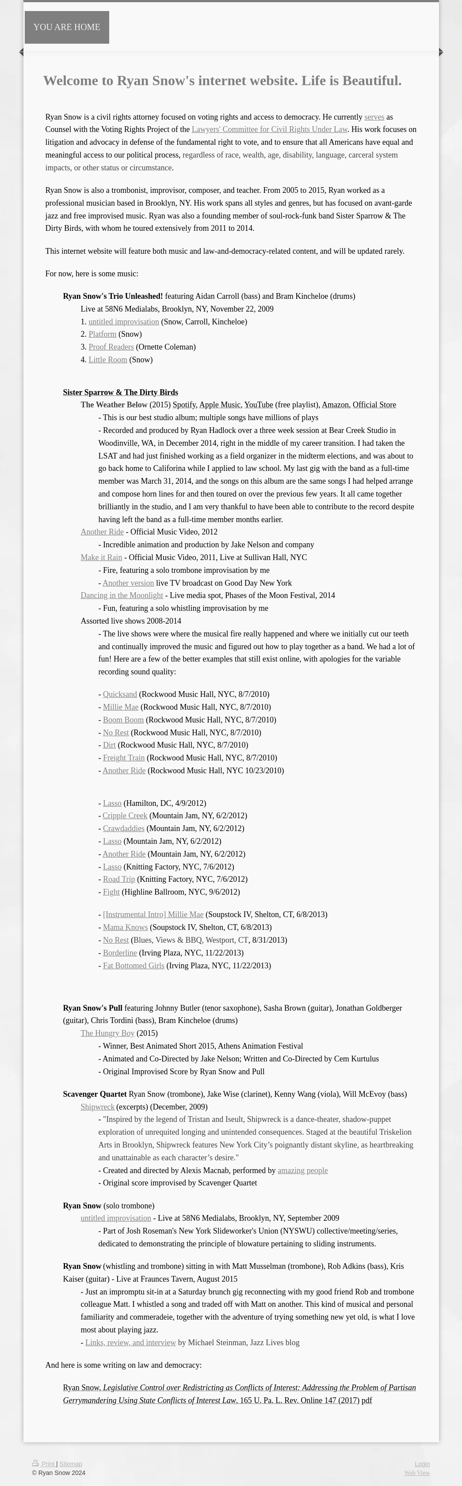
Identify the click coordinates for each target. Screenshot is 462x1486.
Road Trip (119, 879)
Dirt (109, 745)
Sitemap (71, 1463)
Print (44, 1463)
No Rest (116, 732)
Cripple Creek (125, 815)
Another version (128, 583)
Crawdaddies (124, 828)
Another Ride (102, 531)
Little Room (108, 359)
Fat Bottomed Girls (133, 965)
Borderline (120, 952)
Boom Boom (123, 719)
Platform (103, 334)
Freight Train (124, 757)
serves (374, 117)
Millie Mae (120, 707)
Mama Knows (125, 927)
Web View (417, 1473)
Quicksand (120, 694)
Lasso (112, 803)
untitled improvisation (124, 321)
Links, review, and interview (130, 1342)
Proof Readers (111, 346)
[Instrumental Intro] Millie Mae (153, 914)
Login (422, 1463)
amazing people (303, 1170)
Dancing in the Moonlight (122, 595)
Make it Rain (101, 557)
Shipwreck (98, 1106)
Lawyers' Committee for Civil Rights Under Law (269, 129)
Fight (111, 892)
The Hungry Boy (108, 1033)
